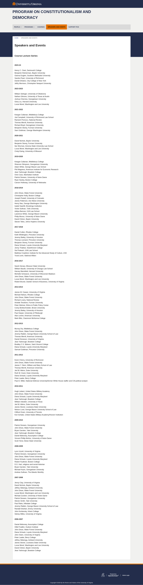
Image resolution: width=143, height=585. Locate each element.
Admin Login (125, 575)
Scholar (113, 575)
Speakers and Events (56, 27)
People (17, 27)
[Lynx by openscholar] (104, 575)
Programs (29, 27)
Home (17, 38)
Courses (41, 27)
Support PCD (73, 27)
